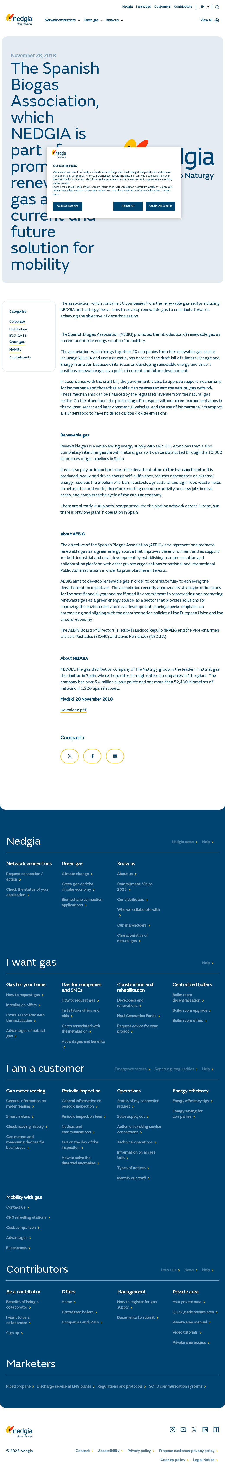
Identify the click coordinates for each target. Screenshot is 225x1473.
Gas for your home (25, 986)
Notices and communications (76, 1130)
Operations (129, 1092)
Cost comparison (21, 1229)
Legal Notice (203, 1461)
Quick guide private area (193, 1313)
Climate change (75, 875)
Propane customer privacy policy (186, 1452)
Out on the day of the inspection (80, 1146)
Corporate (17, 322)
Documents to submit (136, 1319)
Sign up (12, 1334)
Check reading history (25, 1128)
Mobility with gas (24, 1198)
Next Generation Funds (136, 1017)
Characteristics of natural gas (132, 939)
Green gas (91, 20)
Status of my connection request (138, 1104)
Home (67, 1303)
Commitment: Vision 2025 (135, 887)
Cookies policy (172, 1461)
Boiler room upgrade (190, 1011)
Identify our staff (131, 1179)
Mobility (15, 350)
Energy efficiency (190, 1092)
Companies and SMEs (80, 1323)
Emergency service (131, 1070)
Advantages (16, 1239)
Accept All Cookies (160, 206)
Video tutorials (185, 1333)
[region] (114, 183)
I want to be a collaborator (17, 1321)
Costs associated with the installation (25, 1019)
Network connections (60, 20)
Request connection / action (24, 877)
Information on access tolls (136, 1156)
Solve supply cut (131, 1118)
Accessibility (108, 1452)
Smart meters (18, 1118)
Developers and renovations (130, 1004)
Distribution (18, 330)
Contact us (15, 1208)
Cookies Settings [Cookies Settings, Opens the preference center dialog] (67, 206)
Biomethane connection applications (82, 903)
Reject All (128, 206)
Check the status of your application (27, 893)
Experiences (16, 1249)
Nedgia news (183, 843)
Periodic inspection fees (82, 1118)
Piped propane (18, 1388)
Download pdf (73, 711)
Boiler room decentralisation (186, 998)
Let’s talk (168, 1271)
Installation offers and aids (80, 1014)
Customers (162, 6)
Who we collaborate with (138, 911)
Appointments (20, 358)
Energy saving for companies (187, 1114)
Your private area (187, 1303)
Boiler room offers (188, 1022)
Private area (186, 1293)
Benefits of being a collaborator (22, 1305)
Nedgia (127, 6)
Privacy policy (139, 1452)
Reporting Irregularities (174, 1070)
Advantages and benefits (83, 1043)
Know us (112, 20)
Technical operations (135, 1143)
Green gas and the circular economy (77, 887)
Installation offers (21, 1006)
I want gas (143, 6)
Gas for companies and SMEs (81, 989)
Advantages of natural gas (25, 1034)
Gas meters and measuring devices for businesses (25, 1143)
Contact (83, 1452)
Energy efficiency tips (191, 1102)
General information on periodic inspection (81, 1104)
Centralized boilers (192, 986)
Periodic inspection (81, 1092)
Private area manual (190, 1323)
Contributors (183, 6)
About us (125, 875)
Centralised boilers (77, 1313)
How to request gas (23, 996)
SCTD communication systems (175, 1388)
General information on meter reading (26, 1104)
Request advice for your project (137, 1030)
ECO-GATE (17, 336)
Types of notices (131, 1169)
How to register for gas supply (137, 1305)
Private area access (189, 1344)
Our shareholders (131, 926)
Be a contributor (23, 1293)
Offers (68, 1293)
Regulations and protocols (119, 1388)
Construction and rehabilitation (135, 989)
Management (131, 1293)
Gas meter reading (25, 1092)
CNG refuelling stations (26, 1219)
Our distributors (130, 901)
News (189, 1271)
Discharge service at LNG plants (64, 1388)
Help (206, 843)
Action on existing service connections (139, 1130)
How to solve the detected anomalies (79, 1161)
